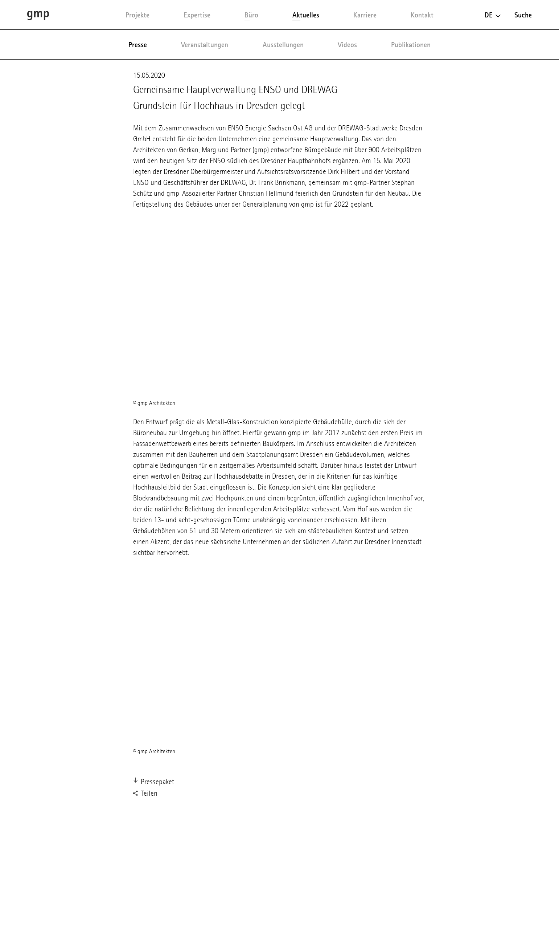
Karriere (365, 15)
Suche (523, 15)
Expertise (197, 15)
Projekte (137, 15)
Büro (251, 15)
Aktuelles (305, 15)
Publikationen (411, 44)
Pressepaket (153, 782)
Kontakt (422, 15)
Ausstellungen (283, 44)
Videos (347, 44)
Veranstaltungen (204, 44)
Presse (137, 44)
